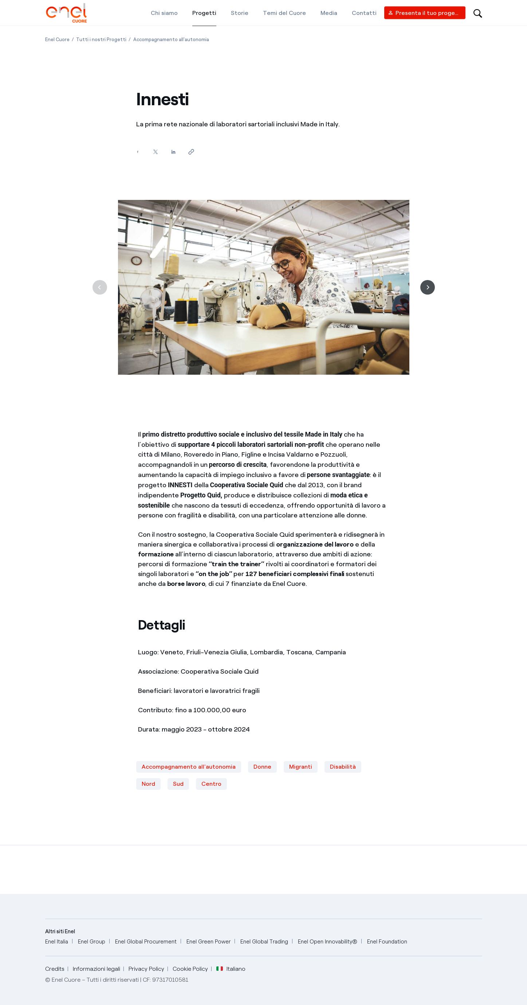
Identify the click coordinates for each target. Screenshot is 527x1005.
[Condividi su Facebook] (138, 152)
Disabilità (343, 766)
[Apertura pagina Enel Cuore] (57, 39)
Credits (54, 968)
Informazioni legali (96, 968)
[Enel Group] (91, 942)
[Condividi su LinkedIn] (173, 152)
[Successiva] (427, 287)
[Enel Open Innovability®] (327, 942)
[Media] (328, 12)
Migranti (300, 766)
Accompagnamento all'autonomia (189, 766)
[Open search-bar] (477, 13)
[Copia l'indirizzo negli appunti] (191, 152)
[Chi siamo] (164, 12)
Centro (211, 783)
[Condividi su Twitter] (156, 152)
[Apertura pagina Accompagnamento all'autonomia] (171, 39)
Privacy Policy (146, 968)
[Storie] (239, 12)
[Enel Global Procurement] (146, 942)
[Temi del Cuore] (284, 12)
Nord (148, 783)
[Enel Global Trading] (264, 942)
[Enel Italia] (56, 942)
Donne (262, 766)
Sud (178, 783)
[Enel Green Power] (208, 942)
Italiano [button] (230, 969)
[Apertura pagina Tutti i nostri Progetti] (101, 39)
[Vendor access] (425, 13)
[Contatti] (364, 12)
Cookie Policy (190, 968)
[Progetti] (204, 12)
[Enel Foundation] (387, 942)
